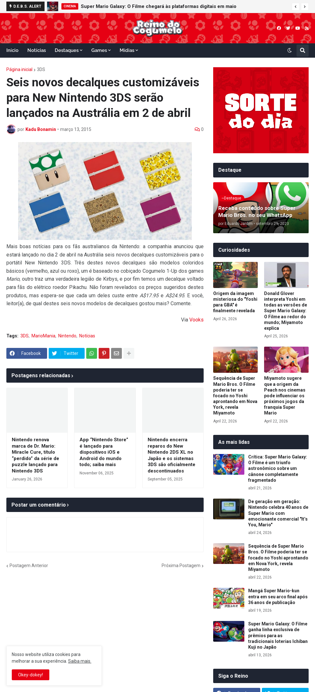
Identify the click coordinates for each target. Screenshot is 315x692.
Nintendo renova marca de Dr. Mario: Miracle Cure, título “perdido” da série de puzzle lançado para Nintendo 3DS (35, 455)
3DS (41, 69)
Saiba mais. (79, 661)
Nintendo (67, 335)
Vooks (196, 320)
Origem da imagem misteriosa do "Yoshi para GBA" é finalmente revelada (235, 302)
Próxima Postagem (181, 565)
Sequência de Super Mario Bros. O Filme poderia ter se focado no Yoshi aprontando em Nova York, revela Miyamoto (235, 395)
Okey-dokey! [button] (30, 674)
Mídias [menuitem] (127, 50)
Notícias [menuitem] (36, 50)
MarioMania (43, 335)
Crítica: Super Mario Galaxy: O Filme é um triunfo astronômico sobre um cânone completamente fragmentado (277, 468)
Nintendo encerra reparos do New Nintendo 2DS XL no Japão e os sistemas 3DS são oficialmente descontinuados (171, 455)
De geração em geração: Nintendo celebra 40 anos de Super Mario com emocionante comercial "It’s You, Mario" (278, 513)
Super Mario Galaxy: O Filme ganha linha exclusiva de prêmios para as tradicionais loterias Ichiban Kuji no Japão (278, 635)
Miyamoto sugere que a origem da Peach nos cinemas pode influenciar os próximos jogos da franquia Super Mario (284, 395)
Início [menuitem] (12, 50)
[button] (295, 7)
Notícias (87, 335)
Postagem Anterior (29, 565)
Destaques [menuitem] (67, 50)
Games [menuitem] (99, 50)
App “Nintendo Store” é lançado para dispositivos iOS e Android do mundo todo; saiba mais (104, 452)
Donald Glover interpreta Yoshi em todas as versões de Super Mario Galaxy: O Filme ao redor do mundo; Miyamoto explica (285, 311)
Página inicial (19, 69)
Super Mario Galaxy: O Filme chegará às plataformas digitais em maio (158, 6)
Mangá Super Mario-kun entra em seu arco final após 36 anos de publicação (278, 596)
